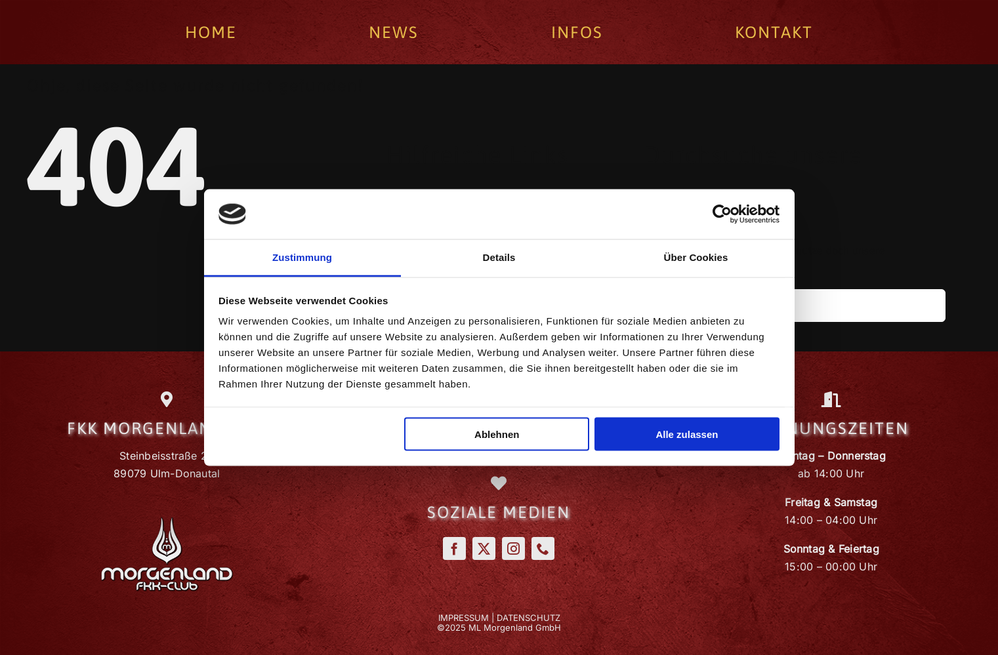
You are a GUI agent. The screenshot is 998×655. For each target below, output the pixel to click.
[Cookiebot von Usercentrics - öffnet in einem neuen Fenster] (722, 214)
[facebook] (454, 548)
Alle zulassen (686, 433)
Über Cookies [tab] (696, 257)
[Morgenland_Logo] (167, 522)
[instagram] (513, 548)
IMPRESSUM (463, 617)
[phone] (542, 548)
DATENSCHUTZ (528, 617)
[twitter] (483, 548)
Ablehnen (496, 433)
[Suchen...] (795, 305)
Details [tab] (499, 257)
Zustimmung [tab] (302, 257)
